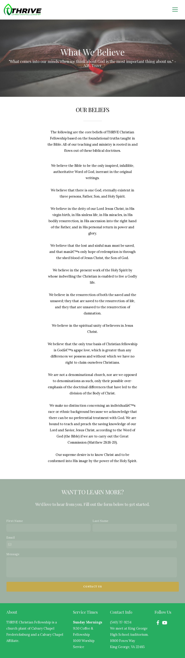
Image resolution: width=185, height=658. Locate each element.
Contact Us (92, 586)
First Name (14, 521)
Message (13, 554)
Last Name (100, 521)
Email (10, 537)
